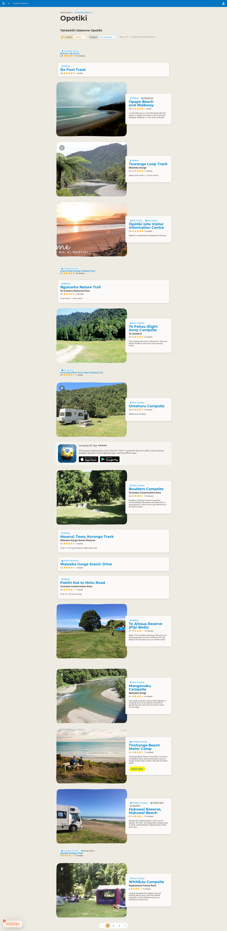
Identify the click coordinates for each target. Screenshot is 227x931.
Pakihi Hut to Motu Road (82, 583)
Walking (65, 66)
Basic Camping (137, 323)
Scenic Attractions (69, 561)
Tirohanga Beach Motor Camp (144, 747)
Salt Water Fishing (70, 51)
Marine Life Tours (69, 53)
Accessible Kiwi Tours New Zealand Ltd (81, 372)
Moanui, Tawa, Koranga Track (87, 536)
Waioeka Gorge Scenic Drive (86, 564)
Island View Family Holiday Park (77, 271)
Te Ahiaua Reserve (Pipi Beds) (145, 625)
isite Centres (151, 220)
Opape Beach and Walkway (141, 103)
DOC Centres (136, 220)
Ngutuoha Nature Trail (80, 287)
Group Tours (67, 370)
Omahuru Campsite (146, 406)
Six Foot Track (73, 70)
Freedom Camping (139, 803)
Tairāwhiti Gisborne (82, 12)
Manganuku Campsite (140, 687)
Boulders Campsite (146, 489)
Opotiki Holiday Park (71, 853)
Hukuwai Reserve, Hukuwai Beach (145, 811)
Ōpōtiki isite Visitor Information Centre (146, 226)
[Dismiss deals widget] (4, 920)
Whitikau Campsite (146, 882)
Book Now (137, 769)
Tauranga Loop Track (148, 164)
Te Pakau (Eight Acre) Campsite (143, 328)
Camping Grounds (69, 268)
